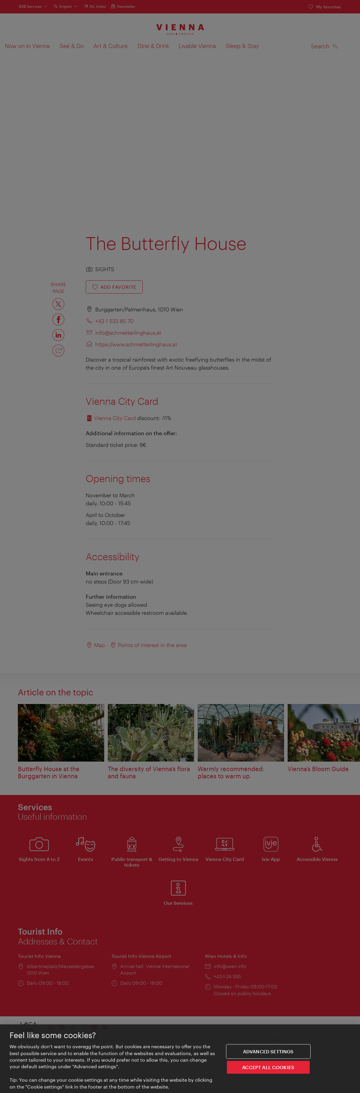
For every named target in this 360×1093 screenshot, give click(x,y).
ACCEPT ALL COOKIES (268, 1067)
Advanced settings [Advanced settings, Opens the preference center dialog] (268, 1051)
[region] (180, 1058)
